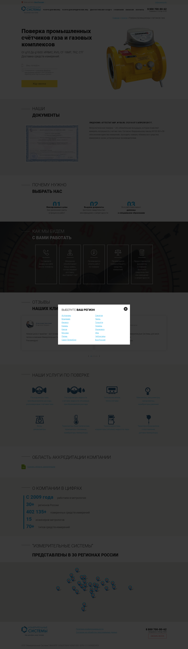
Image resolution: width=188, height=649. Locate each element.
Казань (65, 326)
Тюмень (98, 326)
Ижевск (65, 322)
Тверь (97, 319)
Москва (65, 333)
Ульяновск (100, 329)
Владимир (66, 319)
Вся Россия (100, 340)
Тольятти (99, 322)
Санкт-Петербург (69, 340)
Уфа (97, 333)
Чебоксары (100, 336)
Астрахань (66, 315)
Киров (64, 329)
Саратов (99, 315)
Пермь (64, 336)
